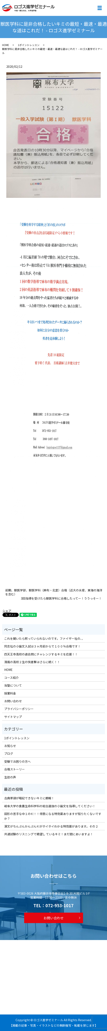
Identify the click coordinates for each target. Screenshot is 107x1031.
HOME (5, 45)
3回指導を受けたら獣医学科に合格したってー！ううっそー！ (61, 598)
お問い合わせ (13, 701)
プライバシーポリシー (19, 709)
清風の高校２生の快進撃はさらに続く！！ (32, 662)
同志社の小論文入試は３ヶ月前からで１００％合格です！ (42, 646)
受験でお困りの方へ (17, 761)
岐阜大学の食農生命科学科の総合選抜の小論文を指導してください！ (49, 806)
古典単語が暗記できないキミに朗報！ (29, 798)
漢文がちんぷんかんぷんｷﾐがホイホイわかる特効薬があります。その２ (51, 826)
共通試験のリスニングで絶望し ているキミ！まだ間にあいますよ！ (48, 834)
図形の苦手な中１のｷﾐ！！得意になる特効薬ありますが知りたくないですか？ (52, 816)
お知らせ (10, 746)
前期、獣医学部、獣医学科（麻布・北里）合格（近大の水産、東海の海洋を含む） (53, 592)
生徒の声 (10, 777)
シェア (7, 611)
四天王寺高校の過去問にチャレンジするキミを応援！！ (41, 654)
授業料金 (10, 693)
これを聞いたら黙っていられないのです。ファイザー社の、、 (44, 638)
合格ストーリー (14, 769)
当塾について (13, 685)
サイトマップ (13, 717)
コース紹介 (11, 677)
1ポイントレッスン (29, 45)
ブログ (8, 753)
